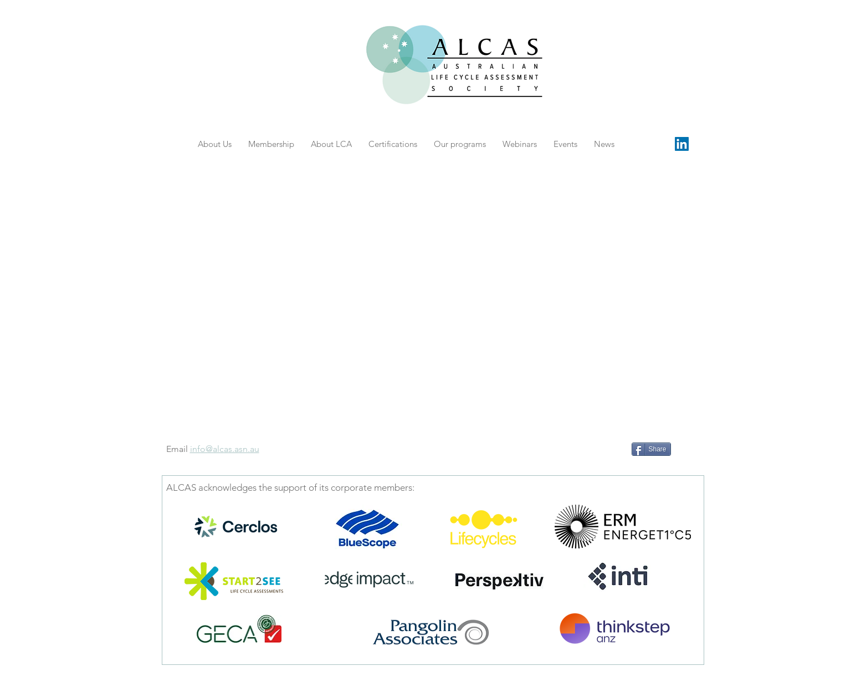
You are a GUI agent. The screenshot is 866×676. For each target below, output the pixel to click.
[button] (565, 144)
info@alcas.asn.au (224, 449)
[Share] (651, 449)
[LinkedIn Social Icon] (682, 144)
